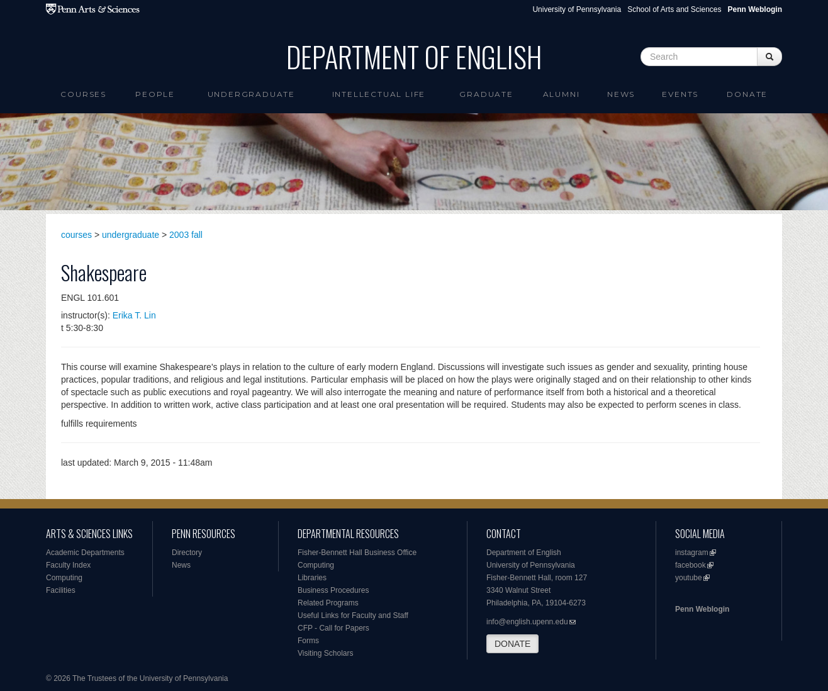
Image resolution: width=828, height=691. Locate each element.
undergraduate (130, 235)
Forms (308, 640)
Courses (83, 94)
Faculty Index (68, 565)
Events (680, 94)
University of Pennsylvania (576, 9)
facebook (690, 565)
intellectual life (379, 94)
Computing (64, 577)
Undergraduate (251, 94)
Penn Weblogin (702, 609)
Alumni (561, 94)
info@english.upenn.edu (527, 621)
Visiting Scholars (326, 653)
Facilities (61, 590)
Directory (187, 552)
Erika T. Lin (134, 315)
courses (76, 235)
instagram (691, 552)
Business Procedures (333, 590)
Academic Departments (85, 552)
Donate (747, 94)
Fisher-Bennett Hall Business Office (357, 552)
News (621, 94)
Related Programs (328, 602)
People (155, 94)
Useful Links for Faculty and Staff (353, 615)
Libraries (312, 577)
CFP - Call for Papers (333, 628)
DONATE (512, 644)
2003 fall (186, 235)
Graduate (486, 94)
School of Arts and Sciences (674, 9)
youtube (688, 577)
